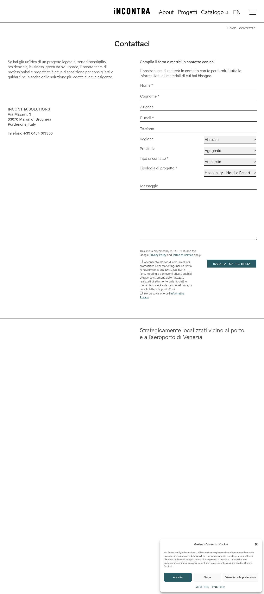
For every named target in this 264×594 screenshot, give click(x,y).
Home (231, 28)
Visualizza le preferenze (240, 577)
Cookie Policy (202, 586)
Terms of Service (183, 255)
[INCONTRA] (132, 12)
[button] (256, 544)
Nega (207, 577)
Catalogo (212, 12)
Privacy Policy (218, 586)
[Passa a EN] (237, 11)
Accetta (178, 577)
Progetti (187, 12)
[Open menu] (252, 12)
